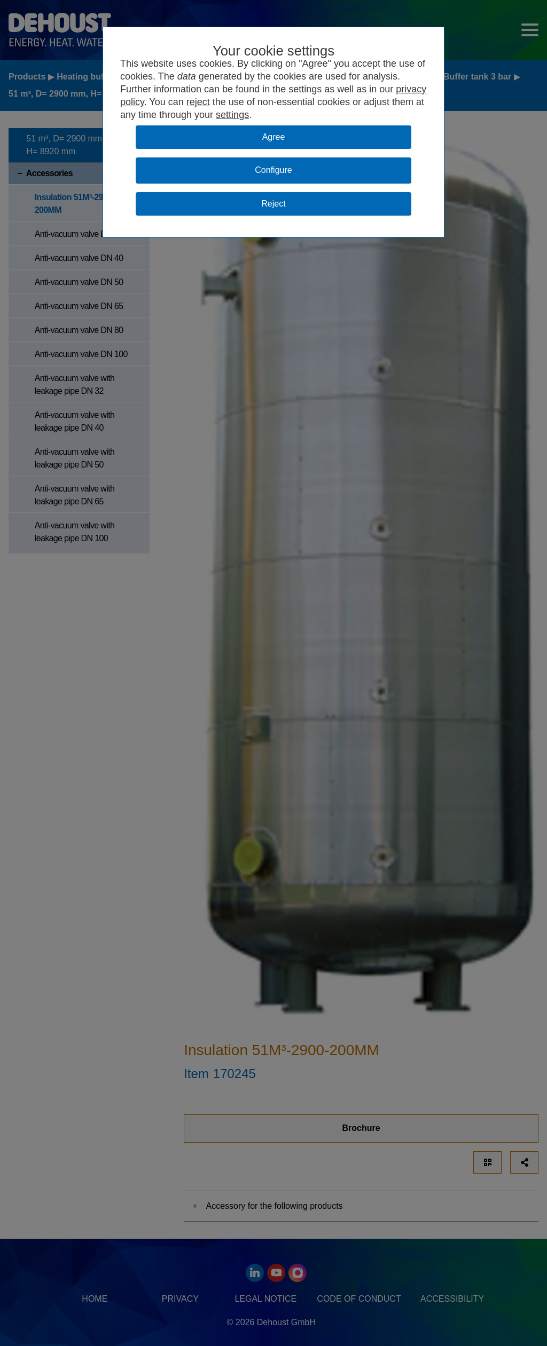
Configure (273, 170)
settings (232, 114)
